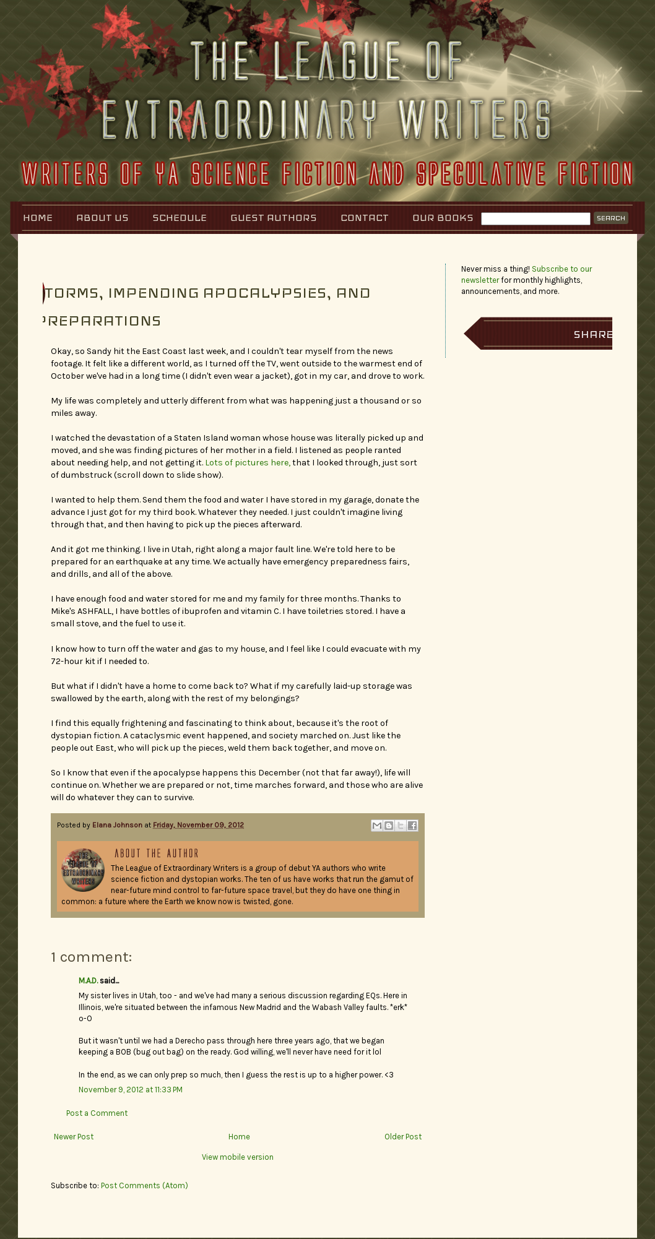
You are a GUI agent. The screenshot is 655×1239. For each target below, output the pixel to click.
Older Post (403, 1136)
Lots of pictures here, (247, 462)
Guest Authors (273, 217)
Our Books (443, 217)
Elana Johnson (118, 825)
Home (38, 217)
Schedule (179, 217)
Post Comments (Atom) (144, 1185)
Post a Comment (97, 1113)
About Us (102, 217)
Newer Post (73, 1136)
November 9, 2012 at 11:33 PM (131, 1089)
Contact (365, 217)
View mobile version (238, 1157)
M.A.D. (88, 980)
